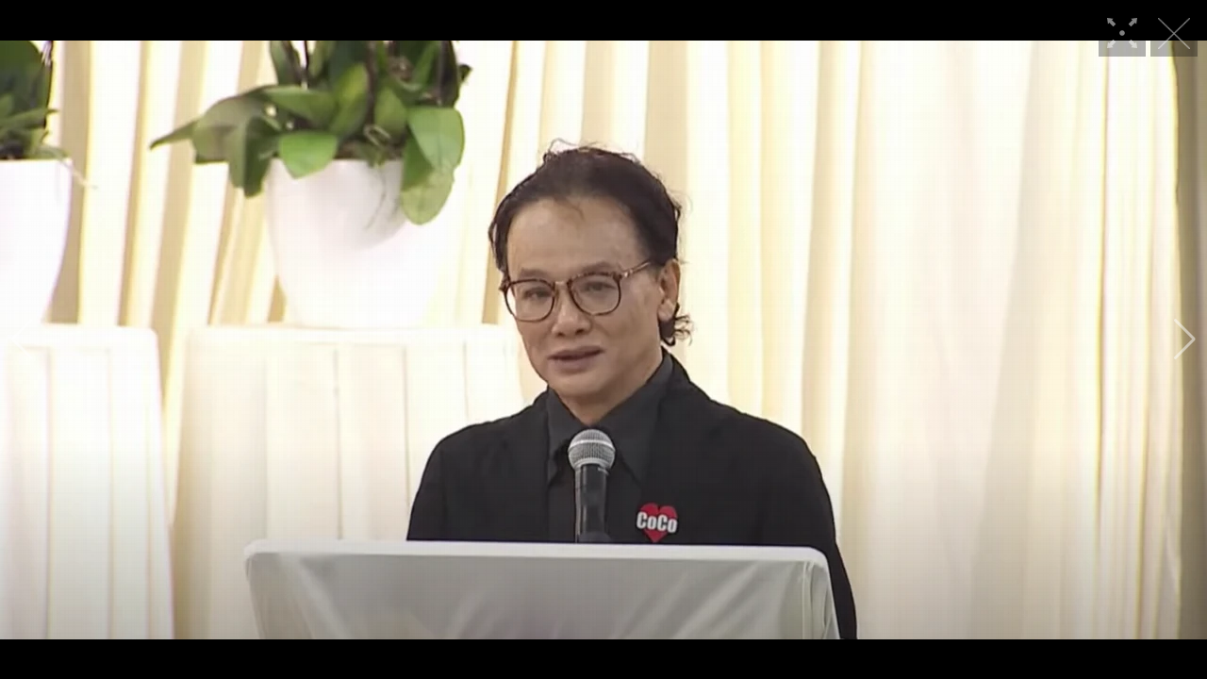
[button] (22, 339)
